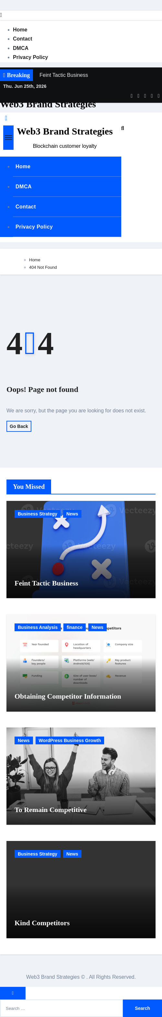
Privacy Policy (30, 57)
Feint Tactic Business (46, 583)
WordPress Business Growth (70, 740)
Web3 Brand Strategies (48, 104)
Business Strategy (37, 513)
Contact (22, 38)
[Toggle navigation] (8, 137)
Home (20, 29)
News (72, 513)
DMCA (20, 48)
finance (74, 627)
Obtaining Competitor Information (68, 696)
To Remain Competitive (51, 810)
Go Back (19, 426)
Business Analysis (38, 627)
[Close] (1, 15)
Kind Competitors (42, 923)
